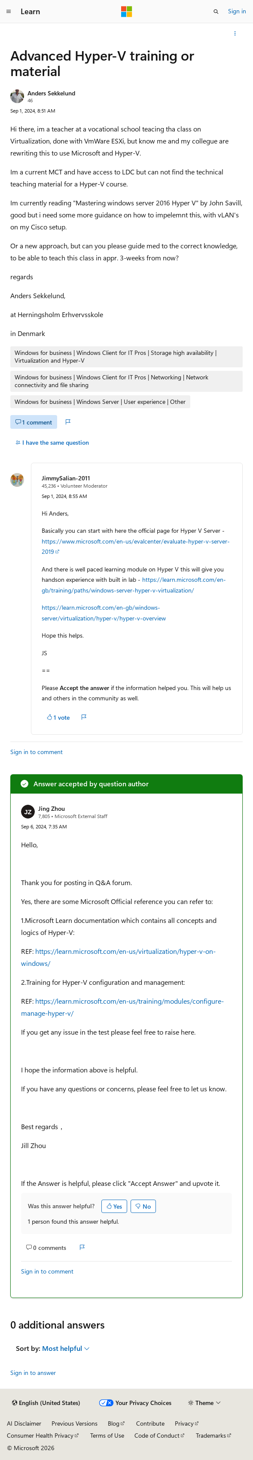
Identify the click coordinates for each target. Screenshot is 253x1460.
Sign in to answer (33, 1372)
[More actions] (235, 33)
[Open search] (216, 11)
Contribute (150, 1423)
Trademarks (211, 1435)
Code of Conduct (157, 1435)
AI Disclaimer (24, 1423)
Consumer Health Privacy (40, 1435)
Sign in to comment (36, 752)
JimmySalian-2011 (66, 478)
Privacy (184, 1423)
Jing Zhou (51, 808)
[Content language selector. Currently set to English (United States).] (46, 1403)
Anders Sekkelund (51, 93)
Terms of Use (107, 1435)
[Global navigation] (8, 11)
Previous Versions (75, 1423)
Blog (113, 1423)
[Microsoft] (126, 11)
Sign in (237, 11)
